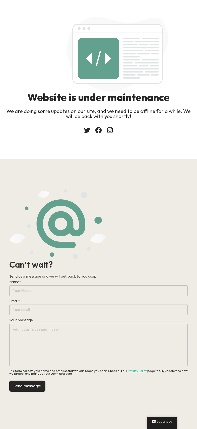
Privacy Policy (137, 371)
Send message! (27, 386)
